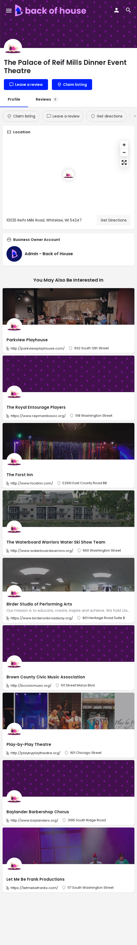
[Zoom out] (124, 152)
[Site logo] (51, 10)
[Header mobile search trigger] (128, 10)
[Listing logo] (13, 48)
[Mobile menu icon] (8, 10)
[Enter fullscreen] (124, 162)
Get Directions (114, 220)
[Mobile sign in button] (116, 10)
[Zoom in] (124, 145)
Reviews (47, 99)
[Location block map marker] (68, 174)
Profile (14, 99)
